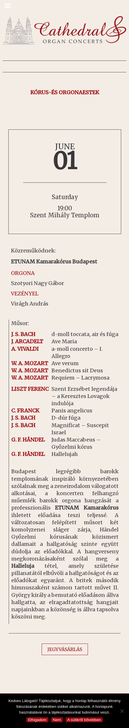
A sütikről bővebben (84, 720)
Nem (57, 720)
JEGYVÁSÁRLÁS (64, 649)
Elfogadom (37, 720)
